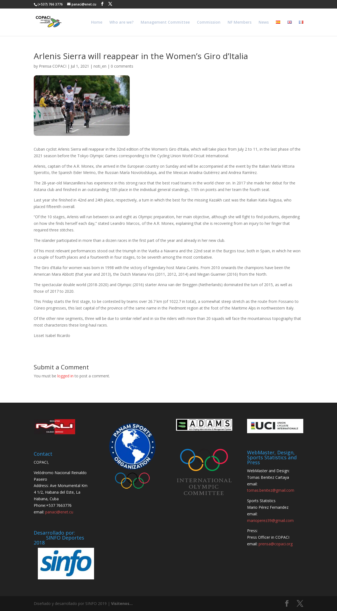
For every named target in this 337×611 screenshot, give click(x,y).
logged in (65, 375)
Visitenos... (122, 603)
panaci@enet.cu (59, 512)
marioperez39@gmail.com (270, 520)
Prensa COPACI (52, 66)
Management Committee (165, 22)
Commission (208, 22)
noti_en (100, 66)
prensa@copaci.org (276, 543)
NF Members (239, 22)
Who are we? (121, 22)
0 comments (122, 66)
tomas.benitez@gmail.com (270, 490)
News (264, 22)
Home (96, 22)
